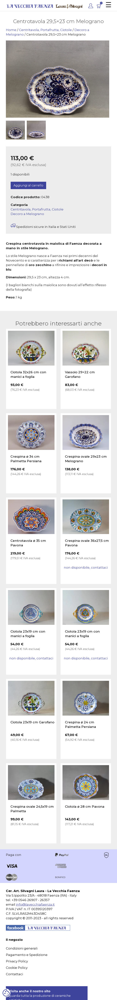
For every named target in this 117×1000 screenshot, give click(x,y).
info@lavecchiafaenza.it (35, 904)
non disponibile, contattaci (86, 567)
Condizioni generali (21, 948)
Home (11, 30)
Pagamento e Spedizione (26, 955)
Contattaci (14, 974)
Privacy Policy (17, 961)
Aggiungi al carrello (28, 185)
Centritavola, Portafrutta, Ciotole (45, 30)
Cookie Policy (17, 968)
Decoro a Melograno (27, 214)
